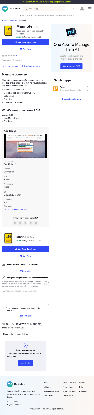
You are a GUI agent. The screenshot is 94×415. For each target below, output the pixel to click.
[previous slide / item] (5, 146)
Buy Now (25, 49)
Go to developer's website (15, 209)
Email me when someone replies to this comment (23, 309)
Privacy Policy (68, 387)
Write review (25, 271)
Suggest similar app (71, 99)
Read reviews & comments (12, 60)
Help (81, 387)
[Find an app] (25, 8)
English (10, 404)
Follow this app (10, 66)
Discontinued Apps (51, 391)
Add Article (48, 396)
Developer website (30, 66)
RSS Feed (83, 391)
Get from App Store (25, 42)
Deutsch (18, 404)
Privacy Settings (69, 391)
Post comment (25, 316)
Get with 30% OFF (71, 66)
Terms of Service (69, 382)
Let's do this (25, 363)
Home (4, 20)
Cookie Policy (68, 396)
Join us (68, 1)
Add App (47, 387)
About (46, 382)
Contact (82, 382)
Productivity (13, 20)
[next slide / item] (45, 146)
